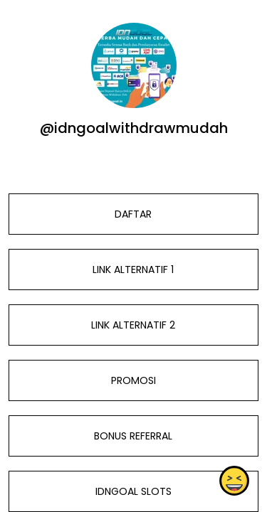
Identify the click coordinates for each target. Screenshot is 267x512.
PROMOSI (133, 380)
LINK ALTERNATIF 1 (133, 269)
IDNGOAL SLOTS (133, 491)
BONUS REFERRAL (133, 436)
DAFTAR (133, 214)
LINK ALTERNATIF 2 (133, 325)
